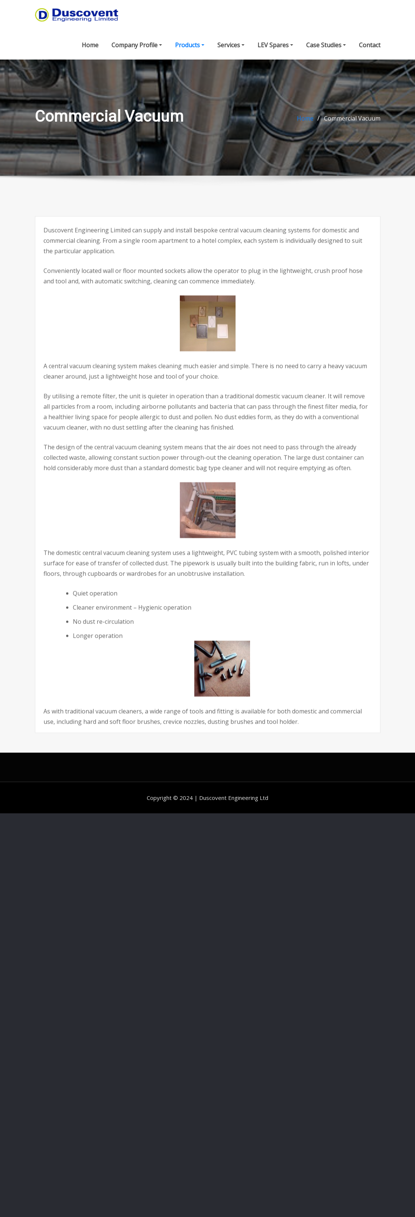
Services (230, 49)
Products (189, 49)
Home (90, 49)
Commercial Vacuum (352, 128)
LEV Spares (275, 49)
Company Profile (136, 49)
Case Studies (326, 49)
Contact (369, 49)
